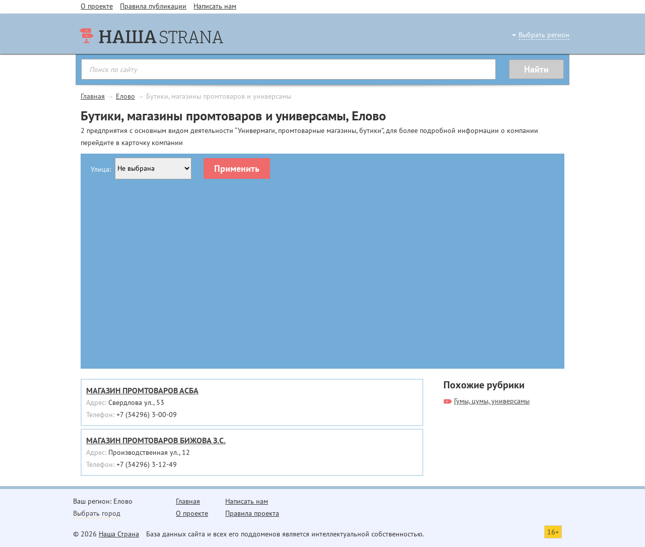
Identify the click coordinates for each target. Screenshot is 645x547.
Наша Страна (119, 533)
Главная (93, 96)
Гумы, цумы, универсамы (492, 400)
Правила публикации (153, 6)
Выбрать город (96, 513)
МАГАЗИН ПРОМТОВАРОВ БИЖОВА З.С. (156, 440)
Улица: (101, 169)
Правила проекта (252, 513)
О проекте (97, 6)
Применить (237, 168)
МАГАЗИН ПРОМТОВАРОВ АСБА (142, 390)
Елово (125, 96)
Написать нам (215, 6)
